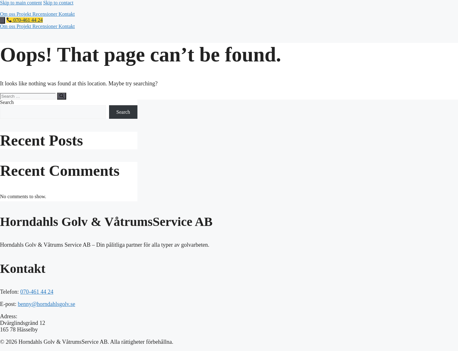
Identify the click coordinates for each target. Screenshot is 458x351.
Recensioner (45, 14)
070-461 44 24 (25, 20)
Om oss (8, 14)
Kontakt (67, 14)
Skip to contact (58, 2)
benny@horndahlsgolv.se (46, 304)
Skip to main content (21, 2)
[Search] (61, 96)
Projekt (24, 14)
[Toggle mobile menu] (2, 20)
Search (7, 102)
